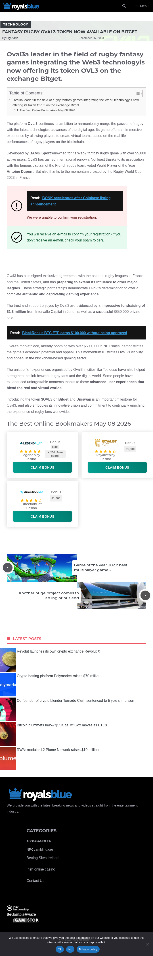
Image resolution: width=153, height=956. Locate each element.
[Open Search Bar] (124, 6)
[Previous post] (7, 567)
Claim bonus (42, 467)
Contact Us (35, 881)
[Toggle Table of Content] (137, 93)
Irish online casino (41, 869)
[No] (147, 944)
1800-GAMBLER (39, 841)
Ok (60, 949)
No (70, 949)
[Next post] (145, 595)
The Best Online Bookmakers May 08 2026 (47, 110)
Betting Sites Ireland (43, 858)
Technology (15, 24)
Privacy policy (88, 949)
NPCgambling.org (40, 849)
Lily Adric (12, 38)
